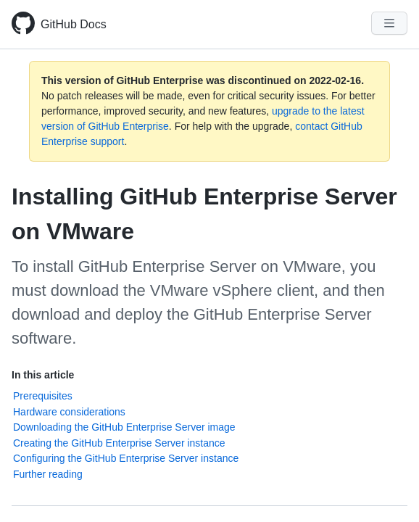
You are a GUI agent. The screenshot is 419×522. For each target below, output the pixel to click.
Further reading (48, 474)
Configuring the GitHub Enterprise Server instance (125, 458)
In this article (43, 375)
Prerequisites (42, 396)
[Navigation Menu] (389, 23)
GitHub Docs (74, 24)
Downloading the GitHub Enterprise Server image (124, 427)
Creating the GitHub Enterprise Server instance (119, 443)
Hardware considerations (69, 412)
